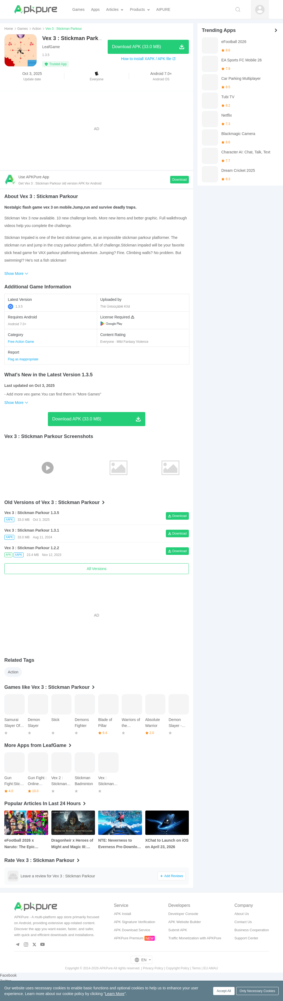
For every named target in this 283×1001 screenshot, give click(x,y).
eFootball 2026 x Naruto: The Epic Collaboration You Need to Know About (25, 844)
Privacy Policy (153, 968)
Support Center (246, 938)
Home (8, 29)
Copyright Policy (177, 968)
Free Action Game (21, 342)
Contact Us (243, 922)
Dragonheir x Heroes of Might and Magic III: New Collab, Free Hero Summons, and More (72, 844)
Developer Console (183, 914)
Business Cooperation (251, 930)
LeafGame (51, 47)
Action (36, 29)
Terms (196, 968)
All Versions (96, 569)
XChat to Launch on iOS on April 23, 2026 (167, 843)
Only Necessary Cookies (257, 991)
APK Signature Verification (134, 922)
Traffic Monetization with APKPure (194, 938)
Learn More (114, 994)
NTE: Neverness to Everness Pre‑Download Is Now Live (120, 844)
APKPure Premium (128, 938)
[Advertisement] (96, 129)
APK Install (122, 914)
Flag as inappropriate (23, 359)
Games (22, 29)
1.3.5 (15, 306)
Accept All (224, 991)
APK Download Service (132, 930)
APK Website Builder (184, 922)
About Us (241, 914)
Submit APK (177, 930)
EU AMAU (210, 968)
